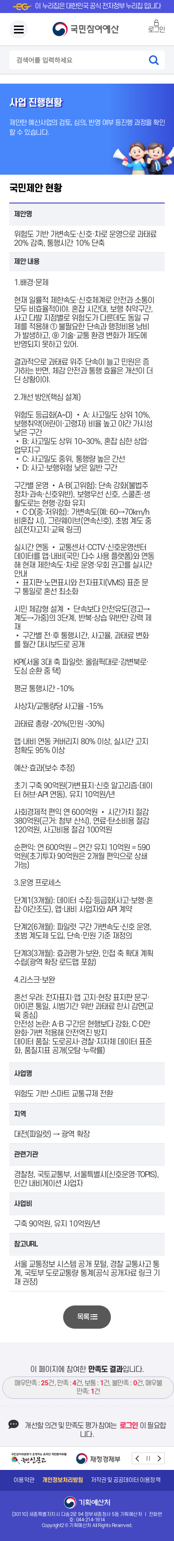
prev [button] (137, 1458)
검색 (153, 60)
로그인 (156, 30)
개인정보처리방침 (62, 1480)
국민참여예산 (87, 29)
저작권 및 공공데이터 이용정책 (126, 1480)
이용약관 (23, 1480)
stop (148, 1458)
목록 (87, 1317)
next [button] (159, 1458)
